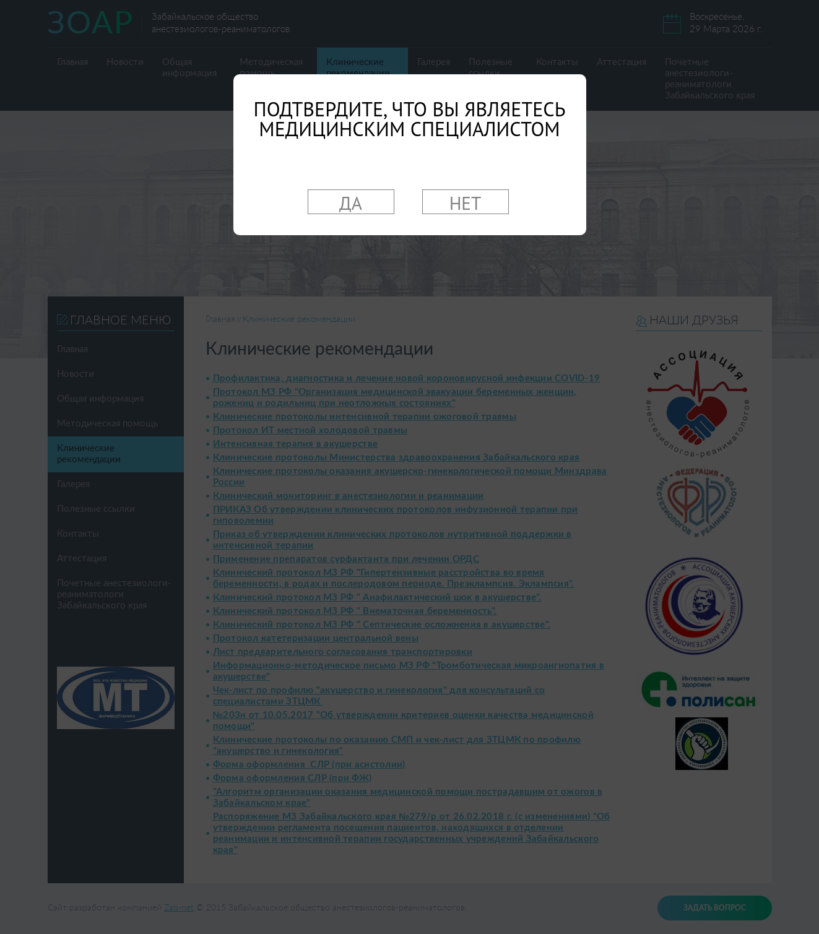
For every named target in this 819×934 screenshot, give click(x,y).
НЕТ (465, 202)
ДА (350, 202)
